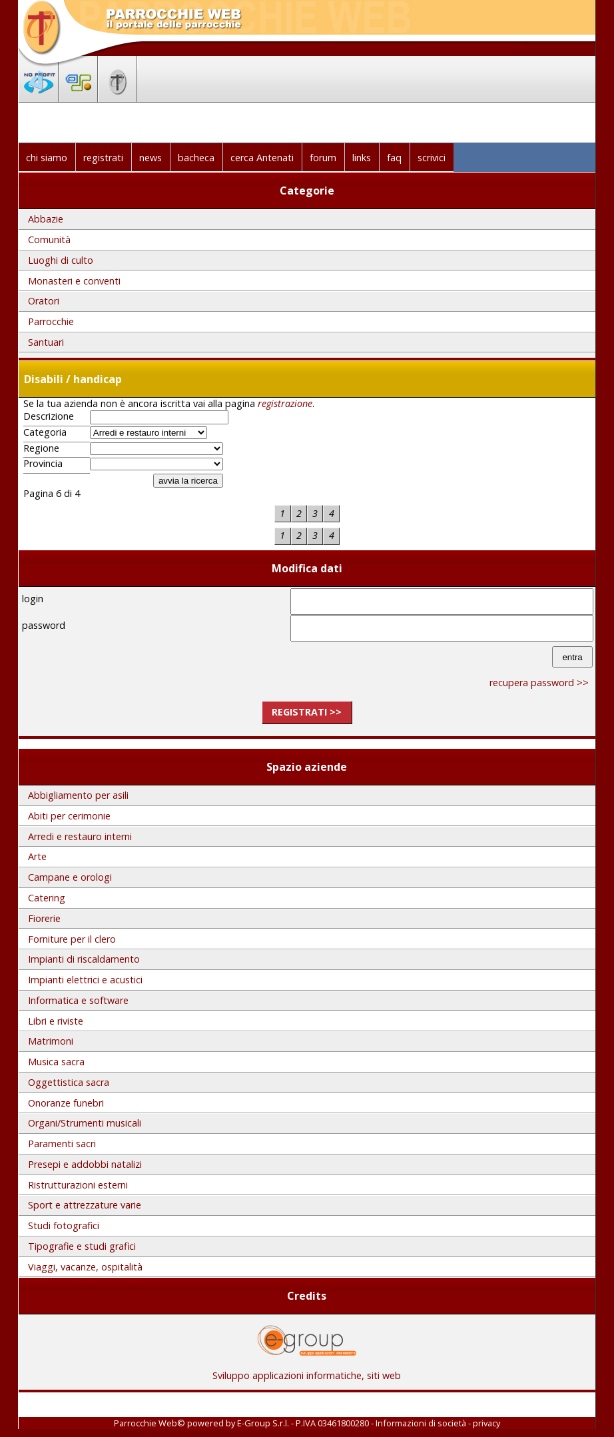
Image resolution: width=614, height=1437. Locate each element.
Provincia (43, 464)
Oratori (43, 300)
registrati (103, 157)
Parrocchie (51, 321)
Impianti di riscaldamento (84, 959)
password (43, 625)
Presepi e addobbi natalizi (85, 1164)
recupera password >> (539, 682)
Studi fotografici (63, 1225)
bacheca (196, 157)
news (150, 157)
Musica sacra (56, 1061)
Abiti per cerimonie (69, 815)
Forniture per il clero (72, 939)
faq (394, 157)
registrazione (285, 403)
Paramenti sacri (62, 1143)
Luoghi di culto (60, 260)
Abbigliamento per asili (78, 795)
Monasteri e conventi (74, 280)
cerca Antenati (262, 157)
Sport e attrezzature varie (84, 1204)
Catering (46, 897)
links (361, 157)
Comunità (49, 239)
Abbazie (45, 219)
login (32, 598)
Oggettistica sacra (68, 1082)
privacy (486, 1423)
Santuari (46, 342)
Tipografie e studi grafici (82, 1246)
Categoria (45, 432)
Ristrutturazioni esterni (78, 1185)
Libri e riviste (55, 1021)
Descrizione (48, 416)
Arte (37, 856)
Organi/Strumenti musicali (84, 1123)
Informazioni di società (421, 1423)
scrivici (432, 157)
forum (323, 157)
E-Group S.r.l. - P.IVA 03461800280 (303, 1423)
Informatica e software (78, 1000)
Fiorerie (44, 918)
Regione (41, 448)
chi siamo (46, 157)
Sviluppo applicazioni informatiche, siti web (306, 1371)
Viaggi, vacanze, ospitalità (85, 1266)
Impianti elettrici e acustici (85, 979)
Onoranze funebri (66, 1103)
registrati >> (307, 712)
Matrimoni (50, 1041)
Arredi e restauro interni (80, 836)
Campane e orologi (70, 877)
